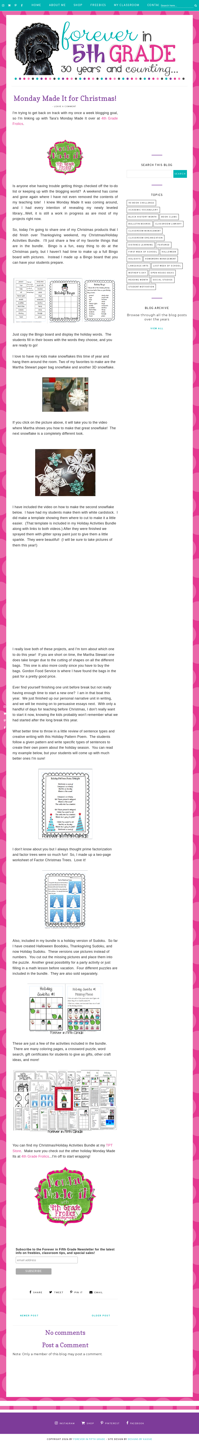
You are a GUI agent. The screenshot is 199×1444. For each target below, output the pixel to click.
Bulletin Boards (139, 224)
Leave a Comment (65, 106)
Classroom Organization (145, 238)
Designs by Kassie (140, 1438)
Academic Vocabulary (143, 210)
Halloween (169, 252)
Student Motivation (141, 287)
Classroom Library (168, 224)
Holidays (134, 259)
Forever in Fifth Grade (89, 1438)
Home (36, 5)
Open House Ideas (162, 273)
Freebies (98, 5)
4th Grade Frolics (35, 1156)
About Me (57, 5)
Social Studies (163, 280)
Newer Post (31, 1315)
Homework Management (160, 259)
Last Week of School (167, 266)
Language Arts (138, 266)
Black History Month (142, 217)
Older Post (99, 1315)
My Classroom (127, 5)
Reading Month (138, 280)
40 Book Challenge (141, 203)
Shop (78, 5)
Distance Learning (140, 245)
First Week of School (142, 252)
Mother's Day (137, 273)
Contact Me (157, 5)
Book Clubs (169, 217)
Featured (164, 245)
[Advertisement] (157, 117)
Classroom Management (144, 231)
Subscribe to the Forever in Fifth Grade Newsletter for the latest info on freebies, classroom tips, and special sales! (65, 1251)
